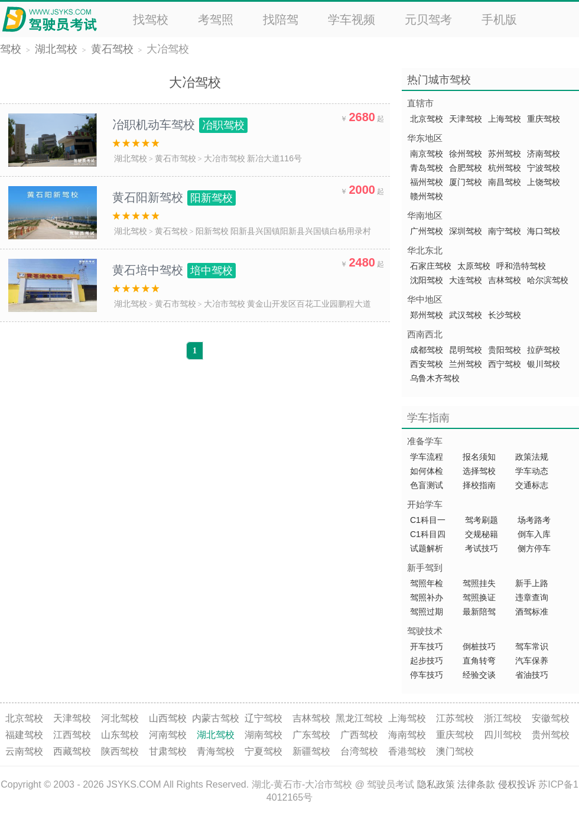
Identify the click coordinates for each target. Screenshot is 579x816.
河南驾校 (168, 735)
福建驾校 (24, 735)
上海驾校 (504, 118)
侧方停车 (534, 548)
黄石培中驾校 (174, 270)
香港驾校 (407, 751)
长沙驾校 (504, 315)
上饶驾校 (543, 182)
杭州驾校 (504, 168)
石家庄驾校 (430, 266)
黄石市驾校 (175, 158)
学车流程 (426, 456)
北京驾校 (426, 118)
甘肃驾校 (168, 751)
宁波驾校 (543, 168)
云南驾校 (24, 751)
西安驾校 (426, 364)
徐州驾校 (465, 153)
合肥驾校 (465, 168)
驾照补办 (426, 597)
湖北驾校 (56, 49)
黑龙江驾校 (359, 718)
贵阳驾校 (504, 350)
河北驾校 (120, 718)
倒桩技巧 (479, 646)
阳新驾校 (212, 231)
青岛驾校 (426, 168)
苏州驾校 (504, 153)
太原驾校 (473, 266)
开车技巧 (426, 646)
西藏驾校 (72, 751)
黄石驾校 (112, 49)
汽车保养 (531, 660)
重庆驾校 (543, 118)
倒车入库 (534, 534)
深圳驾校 (465, 231)
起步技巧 (426, 660)
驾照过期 (426, 611)
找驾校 (150, 19)
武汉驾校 (465, 315)
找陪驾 (280, 19)
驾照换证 (479, 597)
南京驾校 (426, 153)
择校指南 (479, 485)
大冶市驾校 (224, 158)
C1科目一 (427, 520)
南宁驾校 (504, 231)
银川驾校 (543, 364)
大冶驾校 (168, 49)
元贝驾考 (428, 19)
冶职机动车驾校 (180, 124)
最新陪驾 (479, 611)
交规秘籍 (481, 534)
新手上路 (531, 583)
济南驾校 (543, 153)
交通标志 (531, 485)
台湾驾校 (359, 751)
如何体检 (426, 471)
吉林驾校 (504, 280)
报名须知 (479, 456)
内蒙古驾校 (215, 718)
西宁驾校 (504, 364)
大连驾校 (465, 280)
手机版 (499, 19)
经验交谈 (479, 675)
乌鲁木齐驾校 (435, 378)
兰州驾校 (465, 364)
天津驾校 (465, 118)
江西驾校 (72, 735)
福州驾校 (426, 182)
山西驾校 (168, 718)
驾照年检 (426, 583)
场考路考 (534, 520)
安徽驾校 (551, 718)
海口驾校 (543, 231)
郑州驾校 (426, 315)
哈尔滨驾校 (547, 280)
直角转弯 (479, 660)
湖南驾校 (263, 735)
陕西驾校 (120, 751)
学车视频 (351, 19)
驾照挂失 (479, 583)
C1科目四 (427, 534)
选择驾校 (479, 471)
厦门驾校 (465, 182)
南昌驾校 (504, 182)
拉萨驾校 (543, 350)
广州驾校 (426, 231)
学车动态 (531, 471)
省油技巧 (531, 675)
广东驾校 (311, 735)
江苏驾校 (455, 718)
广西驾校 (359, 735)
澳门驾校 (455, 751)
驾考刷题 (481, 520)
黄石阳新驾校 (174, 197)
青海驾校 (216, 751)
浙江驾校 (503, 718)
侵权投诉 (517, 784)
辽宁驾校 (263, 718)
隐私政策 (436, 784)
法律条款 (476, 784)
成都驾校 (426, 350)
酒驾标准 (531, 611)
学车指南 (428, 418)
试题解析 (427, 548)
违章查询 (531, 597)
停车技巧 (426, 675)
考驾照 (215, 19)
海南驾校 (407, 735)
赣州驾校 (426, 196)
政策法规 (531, 456)
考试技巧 (481, 548)
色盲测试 (426, 485)
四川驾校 (503, 735)
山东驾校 (120, 735)
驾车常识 (531, 646)
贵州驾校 (551, 735)
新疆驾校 (311, 751)
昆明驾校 (465, 350)
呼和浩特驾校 (521, 266)
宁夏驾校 (263, 751)
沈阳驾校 (426, 280)
